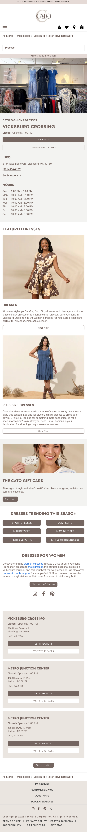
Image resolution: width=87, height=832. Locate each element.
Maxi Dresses (65, 531)
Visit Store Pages (43, 651)
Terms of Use (12, 821)
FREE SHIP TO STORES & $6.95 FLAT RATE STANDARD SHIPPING (43, 2)
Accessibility (12, 825)
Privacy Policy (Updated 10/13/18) (49, 821)
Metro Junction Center (28, 668)
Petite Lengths (22, 539)
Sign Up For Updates (43, 147)
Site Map (56, 825)
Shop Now (43, 139)
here (54, 55)
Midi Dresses (21, 531)
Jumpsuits (65, 522)
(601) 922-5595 (15, 685)
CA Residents (36, 825)
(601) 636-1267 (15, 636)
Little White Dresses (65, 539)
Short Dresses (22, 522)
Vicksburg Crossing (26, 618)
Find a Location (43, 765)
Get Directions (12, 175)
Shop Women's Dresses (43, 584)
